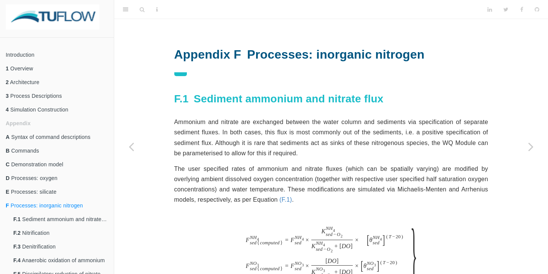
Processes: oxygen (31, 178)
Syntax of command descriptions (48, 137)
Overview (19, 68)
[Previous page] (131, 146)
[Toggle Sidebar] (125, 9)
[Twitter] (506, 9)
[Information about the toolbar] (157, 9)
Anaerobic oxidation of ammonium (59, 260)
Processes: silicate (31, 192)
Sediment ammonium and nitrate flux (62, 219)
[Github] (537, 9)
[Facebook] (522, 9)
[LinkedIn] (490, 9)
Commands (22, 151)
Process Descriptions (34, 96)
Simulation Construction (37, 110)
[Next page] (531, 146)
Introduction (20, 55)
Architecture (22, 82)
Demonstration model (34, 164)
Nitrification (31, 233)
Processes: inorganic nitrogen (44, 205)
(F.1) (285, 199)
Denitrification (34, 247)
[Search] (142, 9)
